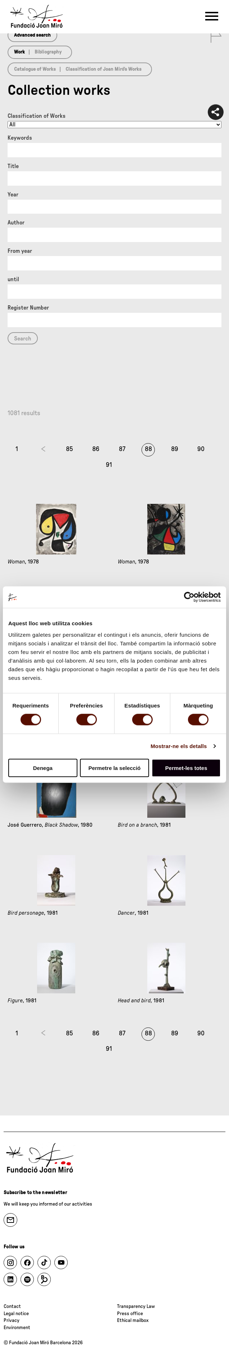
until (13, 279)
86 (95, 449)
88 (148, 449)
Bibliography (48, 52)
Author (16, 223)
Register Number (28, 308)
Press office (130, 1313)
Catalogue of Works (35, 69)
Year (13, 195)
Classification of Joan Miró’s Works (104, 69)
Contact (12, 1306)
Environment (17, 1327)
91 (109, 465)
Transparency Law (136, 1306)
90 (201, 449)
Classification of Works (37, 116)
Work (19, 52)
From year (20, 251)
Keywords (20, 138)
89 (174, 449)
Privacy (11, 1320)
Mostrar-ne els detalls (179, 746)
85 (69, 449)
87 (122, 449)
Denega (43, 768)
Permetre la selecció (114, 768)
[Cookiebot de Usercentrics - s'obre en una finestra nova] (189, 597)
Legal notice (16, 1313)
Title (13, 166)
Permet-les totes (186, 768)
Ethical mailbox (133, 1320)
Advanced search (32, 35)
